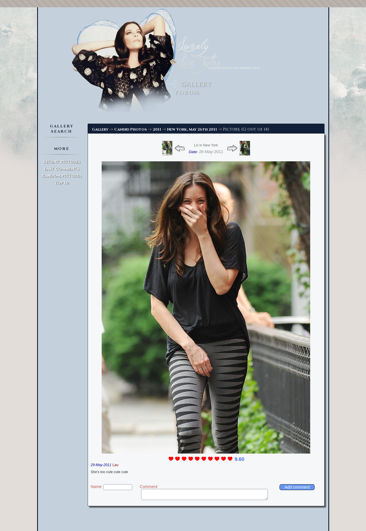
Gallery (100, 129)
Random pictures (61, 176)
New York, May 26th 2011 (192, 129)
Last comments (61, 169)
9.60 (239, 459)
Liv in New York (206, 145)
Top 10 (62, 183)
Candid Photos (130, 129)
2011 (157, 129)
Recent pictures (61, 162)
